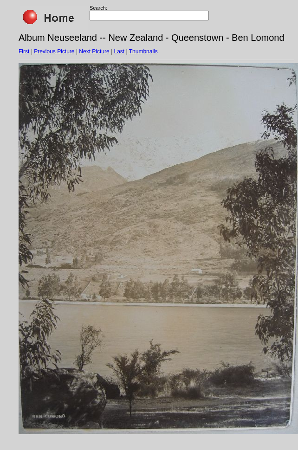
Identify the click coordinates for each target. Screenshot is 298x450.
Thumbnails (143, 51)
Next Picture (94, 51)
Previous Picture (54, 51)
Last (119, 51)
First (24, 51)
